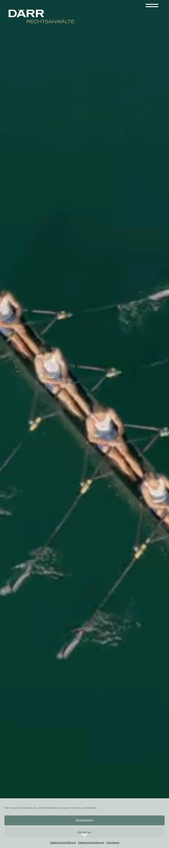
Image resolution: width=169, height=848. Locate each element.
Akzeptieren (84, 820)
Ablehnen (84, 832)
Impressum (112, 842)
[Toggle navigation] (151, 5)
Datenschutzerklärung (63, 842)
